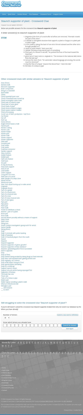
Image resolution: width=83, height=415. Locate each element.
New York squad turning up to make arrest (16, 184)
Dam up (4, 120)
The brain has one (7, 274)
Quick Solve (11, 14)
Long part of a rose (8, 175)
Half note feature (7, 159)
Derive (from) (5, 122)
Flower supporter (7, 139)
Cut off (3, 118)
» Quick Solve (5, 370)
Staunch (4, 241)
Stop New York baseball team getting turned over (18, 258)
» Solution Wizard (6, 373)
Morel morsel (5, 180)
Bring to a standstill (8, 91)
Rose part (4, 214)
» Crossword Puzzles (7, 388)
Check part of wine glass (9, 104)
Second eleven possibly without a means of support (19, 217)
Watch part (5, 280)
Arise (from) (5, 83)
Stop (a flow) (5, 255)
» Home (3, 368)
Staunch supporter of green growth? (13, 245)
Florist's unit (5, 130)
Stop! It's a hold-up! (7, 266)
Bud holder (5, 93)
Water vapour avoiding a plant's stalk (14, 282)
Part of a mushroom (8, 192)
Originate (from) (6, 188)
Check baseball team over (10, 96)
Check (3, 94)
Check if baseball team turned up (12, 98)
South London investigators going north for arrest (18, 225)
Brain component (7, 89)
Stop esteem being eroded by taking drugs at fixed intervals (22, 256)
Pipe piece (4, 204)
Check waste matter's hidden (11, 110)
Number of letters (10, 315)
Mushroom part (6, 182)
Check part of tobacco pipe (10, 102)
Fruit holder (5, 145)
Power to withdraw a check (10, 210)
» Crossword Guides (7, 385)
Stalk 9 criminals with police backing (13, 233)
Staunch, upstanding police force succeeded (16, 249)
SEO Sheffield (68, 401)
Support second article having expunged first (16, 270)
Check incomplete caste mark (11, 100)
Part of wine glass (7, 200)
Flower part (5, 134)
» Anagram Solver (6, 380)
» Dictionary (5, 383)
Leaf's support (6, 173)
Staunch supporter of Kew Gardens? (13, 247)
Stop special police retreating (11, 264)
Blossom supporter (8, 87)
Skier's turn (5, 221)
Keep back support (7, 167)
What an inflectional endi (9, 284)
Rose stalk (4, 215)
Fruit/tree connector (8, 149)
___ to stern (5, 290)
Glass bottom (6, 153)
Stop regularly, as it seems (10, 260)
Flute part (4, 141)
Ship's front (5, 219)
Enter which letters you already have (17, 322)
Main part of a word (8, 176)
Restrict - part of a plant (9, 212)
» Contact (4, 390)
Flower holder (6, 132)
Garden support (6, 151)
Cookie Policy (78, 410)
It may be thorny (7, 165)
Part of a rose (6, 196)
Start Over (70, 329)
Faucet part (5, 126)
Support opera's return (9, 268)
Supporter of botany (8, 272)
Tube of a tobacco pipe (9, 278)
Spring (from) (5, 229)
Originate (4, 186)
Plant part (4, 206)
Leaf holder (5, 171)
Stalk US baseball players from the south (15, 237)
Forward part (5, 143)
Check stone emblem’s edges (11, 108)
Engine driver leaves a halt (10, 124)
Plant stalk (4, 208)
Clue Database (33, 14)
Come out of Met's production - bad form (15, 114)
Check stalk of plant (8, 106)
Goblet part (5, 157)
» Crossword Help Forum (8, 378)
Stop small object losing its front (12, 262)
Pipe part (4, 202)
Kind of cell (5, 169)
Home (4, 14)
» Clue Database (6, 375)
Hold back (4, 161)
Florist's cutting (6, 128)
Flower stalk (5, 135)
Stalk (2, 231)
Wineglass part (6, 286)
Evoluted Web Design (46, 401)
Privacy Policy (68, 410)
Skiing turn (4, 223)
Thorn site (4, 276)
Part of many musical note (10, 198)
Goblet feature (6, 155)
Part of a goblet (6, 190)
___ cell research (6, 288)
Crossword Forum (45, 14)
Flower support (6, 137)
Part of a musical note (9, 194)
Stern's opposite (6, 251)
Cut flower (4, 116)
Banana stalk (5, 85)
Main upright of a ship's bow (11, 178)
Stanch (3, 239)
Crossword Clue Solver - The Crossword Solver (11, 5)
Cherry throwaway (7, 112)
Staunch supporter (7, 243)
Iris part (3, 163)
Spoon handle (6, 227)
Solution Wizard (22, 14)
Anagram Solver (58, 14)
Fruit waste (5, 147)
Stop (2, 253)
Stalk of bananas (7, 235)
